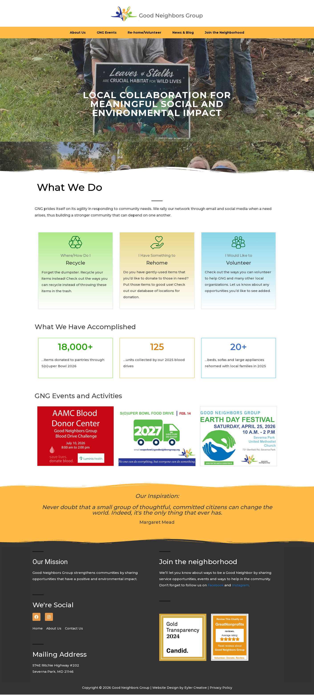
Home (39, 629)
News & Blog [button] (183, 33)
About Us (55, 629)
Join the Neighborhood (224, 33)
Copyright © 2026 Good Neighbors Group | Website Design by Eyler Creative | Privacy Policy (157, 688)
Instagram (243, 585)
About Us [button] (78, 33)
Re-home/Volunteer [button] (144, 33)
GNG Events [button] (107, 33)
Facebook (217, 585)
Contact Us (76, 629)
